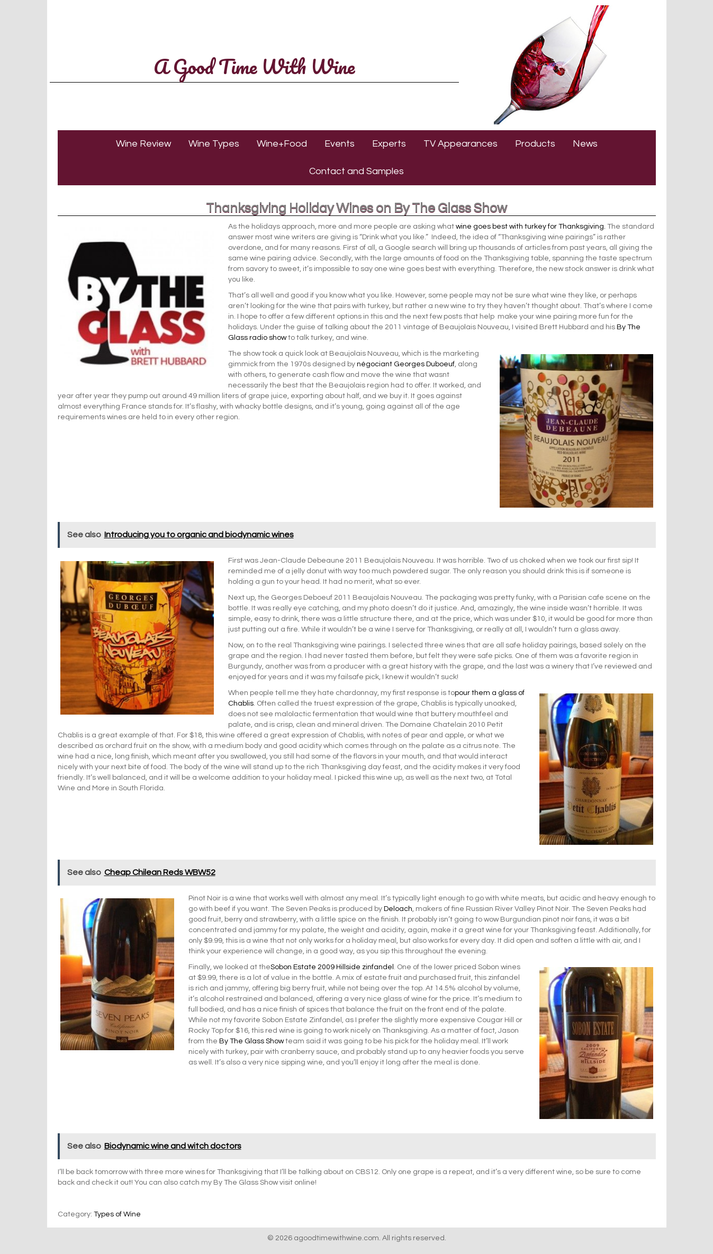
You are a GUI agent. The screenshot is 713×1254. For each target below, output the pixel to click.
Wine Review (143, 144)
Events (339, 144)
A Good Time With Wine (254, 66)
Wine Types (213, 144)
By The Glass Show (251, 1041)
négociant (374, 364)
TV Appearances (460, 144)
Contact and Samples (356, 171)
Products (535, 144)
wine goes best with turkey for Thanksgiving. (531, 226)
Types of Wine (117, 1214)
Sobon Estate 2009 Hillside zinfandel (332, 967)
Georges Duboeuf (424, 364)
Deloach (398, 909)
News (585, 144)
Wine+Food (282, 144)
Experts (389, 144)
